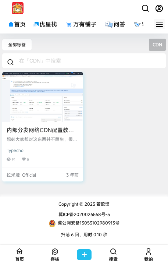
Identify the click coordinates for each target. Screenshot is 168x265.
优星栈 (45, 24)
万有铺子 (80, 24)
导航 (143, 24)
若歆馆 (102, 204)
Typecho (15, 150)
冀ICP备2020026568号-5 (84, 214)
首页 (17, 24)
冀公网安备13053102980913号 (84, 223)
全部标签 (17, 44)
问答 (114, 24)
